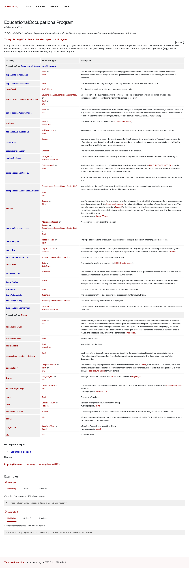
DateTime (46, 124)
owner (9, 404)
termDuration (13, 273)
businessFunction (115, 204)
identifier (12, 368)
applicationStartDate (17, 83)
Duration (46, 271)
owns (98, 406)
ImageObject (47, 376)
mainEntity (101, 391)
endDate (10, 123)
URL (43, 104)
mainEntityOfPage (15, 388)
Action (45, 411)
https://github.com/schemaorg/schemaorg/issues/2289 (32, 464)
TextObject (47, 347)
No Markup (11, 488)
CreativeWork (48, 385)
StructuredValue (50, 159)
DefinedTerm (48, 130)
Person (45, 251)
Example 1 (13, 482)
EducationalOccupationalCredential (59, 95)
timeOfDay (11, 289)
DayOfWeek (47, 89)
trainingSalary (14, 300)
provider (10, 250)
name (8, 397)
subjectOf (11, 427)
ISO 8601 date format (122, 121)
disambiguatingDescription (20, 356)
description (12, 345)
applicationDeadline (17, 75)
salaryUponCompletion (17, 257)
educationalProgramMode (18, 113)
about (98, 429)
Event (44, 429)
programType (12, 241)
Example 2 (13, 511)
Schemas (40, 6)
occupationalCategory (17, 173)
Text (44, 74)
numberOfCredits (14, 158)
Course (45, 139)
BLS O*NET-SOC (156, 165)
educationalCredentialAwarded (22, 99)
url (7, 435)
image (9, 378)
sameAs (9, 418)
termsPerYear (13, 282)
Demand (45, 201)
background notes (97, 371)
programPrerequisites (17, 228)
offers (9, 208)
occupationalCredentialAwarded (22, 190)
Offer (45, 204)
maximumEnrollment (15, 151)
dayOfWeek (11, 89)
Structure (43, 488)
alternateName (13, 338)
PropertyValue (49, 364)
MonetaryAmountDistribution (56, 257)
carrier (172, 251)
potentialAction (14, 411)
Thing (7, 39)
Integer (45, 150)
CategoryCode (48, 165)
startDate (11, 264)
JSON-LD (27, 488)
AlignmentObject (50, 222)
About (66, 6)
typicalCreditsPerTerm (18, 308)
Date (44, 71)
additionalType (14, 327)
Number (45, 280)
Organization (48, 248)
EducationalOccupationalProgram (47, 39)
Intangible (19, 39)
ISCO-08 (167, 165)
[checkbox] (94, 42)
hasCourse (11, 142)
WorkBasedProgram (21, 451)
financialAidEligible (17, 132)
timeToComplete (14, 295)
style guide (130, 332)
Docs (28, 6)
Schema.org (11, 6)
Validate (54, 6)
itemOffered (102, 216)
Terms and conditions (15, 562)
